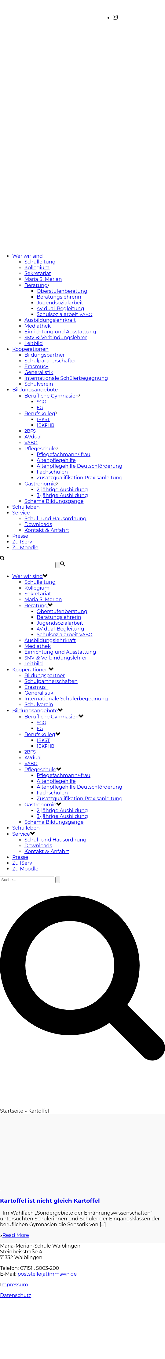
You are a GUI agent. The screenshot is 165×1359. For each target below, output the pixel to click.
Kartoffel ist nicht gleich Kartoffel (50, 1200)
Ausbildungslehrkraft (50, 320)
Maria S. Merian (43, 279)
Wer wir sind (27, 256)
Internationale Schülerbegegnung (66, 378)
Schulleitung (40, 262)
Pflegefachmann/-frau (63, 454)
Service (21, 513)
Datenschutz (15, 1295)
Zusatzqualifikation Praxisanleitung (80, 478)
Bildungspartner (44, 355)
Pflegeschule (40, 449)
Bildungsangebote (35, 390)
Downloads (38, 524)
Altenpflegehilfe (56, 460)
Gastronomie (40, 484)
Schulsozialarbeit (64, 314)
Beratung (36, 285)
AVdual (33, 437)
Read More (14, 1235)
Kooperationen (30, 349)
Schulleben (26, 507)
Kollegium (37, 268)
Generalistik (38, 372)
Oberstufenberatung (62, 291)
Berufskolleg (39, 413)
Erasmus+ (36, 366)
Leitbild (33, 343)
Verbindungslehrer (55, 337)
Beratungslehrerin (59, 297)
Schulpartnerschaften (51, 361)
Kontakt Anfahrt (46, 530)
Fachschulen (52, 472)
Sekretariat (37, 273)
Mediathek (37, 326)
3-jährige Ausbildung (62, 495)
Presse (20, 536)
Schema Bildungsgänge (54, 501)
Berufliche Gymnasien (51, 396)
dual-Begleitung (60, 308)
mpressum (15, 1285)
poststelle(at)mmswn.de (47, 1274)
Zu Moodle (25, 548)
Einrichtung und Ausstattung (60, 332)
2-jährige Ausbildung (62, 489)
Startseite (11, 1111)
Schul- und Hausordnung (55, 518)
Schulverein (38, 384)
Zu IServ (22, 542)
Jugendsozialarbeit (60, 303)
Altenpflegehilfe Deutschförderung (79, 466)
